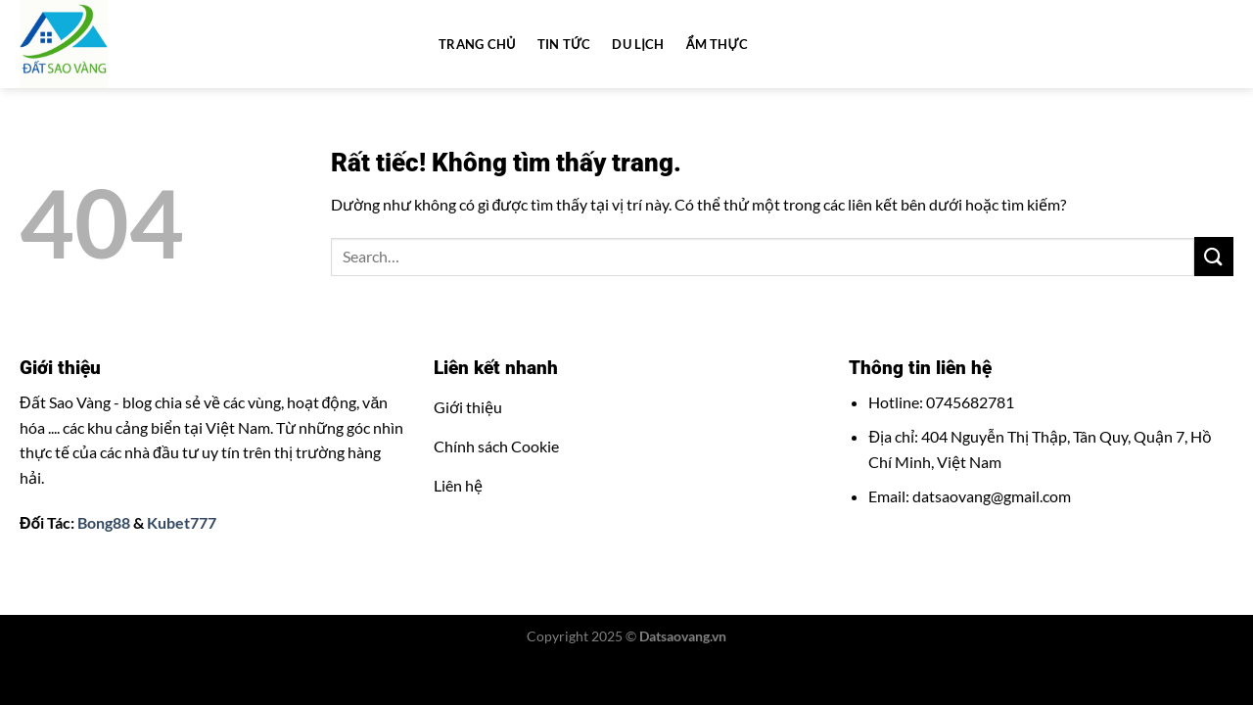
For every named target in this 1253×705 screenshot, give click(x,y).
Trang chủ (477, 44)
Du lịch (638, 44)
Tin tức (564, 44)
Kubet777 (181, 522)
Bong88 (103, 522)
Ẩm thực (717, 44)
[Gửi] (1213, 256)
